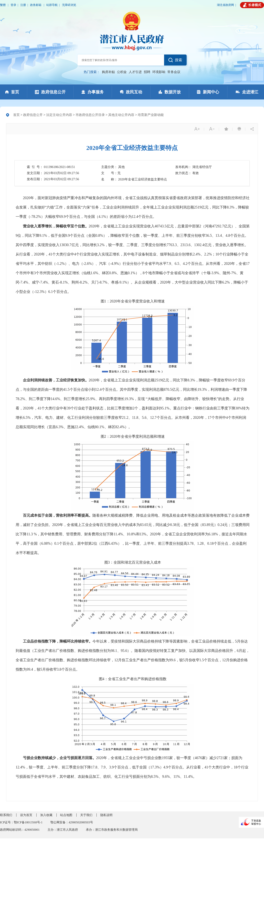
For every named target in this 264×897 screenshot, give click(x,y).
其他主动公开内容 (121, 115)
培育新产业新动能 (151, 115)
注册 (23, 5)
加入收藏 (46, 815)
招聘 (147, 72)
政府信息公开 (33, 115)
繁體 (3, 5)
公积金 (122, 72)
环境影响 (158, 72)
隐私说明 (106, 815)
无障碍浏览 (69, 5)
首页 (16, 115)
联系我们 (6, 815)
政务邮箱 (36, 5)
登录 (13, 5)
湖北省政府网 (225, 5)
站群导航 (52, 5)
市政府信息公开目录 (90, 115)
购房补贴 (108, 72)
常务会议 (173, 72)
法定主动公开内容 (59, 115)
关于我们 (86, 815)
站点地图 (66, 815)
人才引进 (135, 72)
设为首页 (26, 815)
